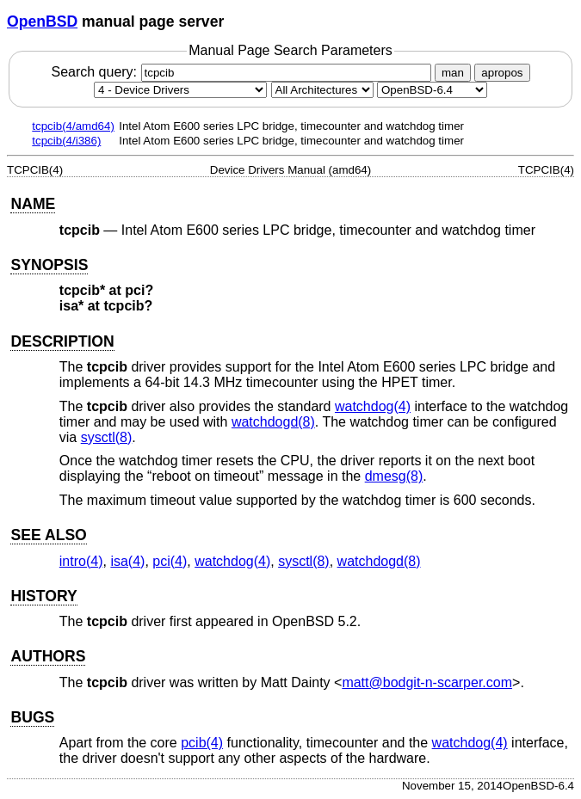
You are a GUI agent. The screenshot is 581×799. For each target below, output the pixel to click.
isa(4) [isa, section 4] (127, 561)
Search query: (243, 72)
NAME (32, 203)
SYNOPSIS (49, 265)
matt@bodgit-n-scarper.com (427, 682)
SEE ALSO (48, 535)
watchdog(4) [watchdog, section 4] (373, 406)
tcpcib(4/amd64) (73, 126)
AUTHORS (47, 656)
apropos (501, 72)
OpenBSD (42, 21)
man (453, 72)
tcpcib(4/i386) (66, 140)
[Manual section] (180, 90)
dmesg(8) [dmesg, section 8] (394, 476)
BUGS (32, 717)
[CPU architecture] (322, 90)
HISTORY (43, 596)
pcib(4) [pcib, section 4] (202, 742)
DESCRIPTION (62, 341)
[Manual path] (432, 90)
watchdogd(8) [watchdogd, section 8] (273, 422)
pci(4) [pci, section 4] (169, 561)
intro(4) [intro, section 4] (81, 561)
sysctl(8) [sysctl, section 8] (107, 437)
